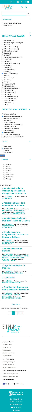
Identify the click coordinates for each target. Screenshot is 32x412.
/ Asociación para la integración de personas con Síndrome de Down (15, 234)
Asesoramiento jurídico (11, 295)
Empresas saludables (9, 367)
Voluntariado (7, 198)
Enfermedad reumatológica (12, 273)
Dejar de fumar (7, 355)
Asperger (5, 261)
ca (14, 2)
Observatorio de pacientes (10, 373)
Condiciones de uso (16, 399)
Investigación (7, 210)
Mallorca (9, 209)
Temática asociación (16, 35)
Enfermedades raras (17, 214)
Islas (16, 141)
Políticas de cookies (16, 402)
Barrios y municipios (9, 362)
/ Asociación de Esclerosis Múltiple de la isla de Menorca (16, 219)
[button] (16, 19)
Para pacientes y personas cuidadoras (14, 371)
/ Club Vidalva (8, 277)
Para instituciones (8, 380)
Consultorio (14, 257)
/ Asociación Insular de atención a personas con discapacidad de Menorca (14, 190)
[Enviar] (28, 14)
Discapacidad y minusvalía (11, 282)
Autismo (13, 261)
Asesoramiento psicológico (12, 256)
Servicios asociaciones (16, 109)
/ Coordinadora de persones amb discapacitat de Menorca (15, 288)
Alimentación (7, 347)
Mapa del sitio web (16, 404)
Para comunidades (8, 359)
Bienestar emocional (9, 353)
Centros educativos (8, 364)
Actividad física (7, 344)
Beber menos (7, 350)
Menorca (9, 197)
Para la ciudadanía (8, 342)
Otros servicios (19, 210)
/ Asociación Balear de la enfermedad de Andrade (13, 204)
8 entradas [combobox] (16, 304)
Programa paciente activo (10, 376)
